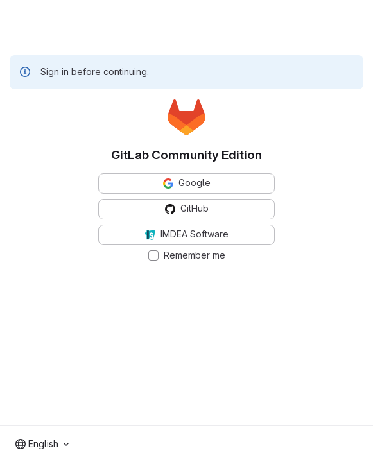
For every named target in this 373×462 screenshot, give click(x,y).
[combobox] (42, 444)
